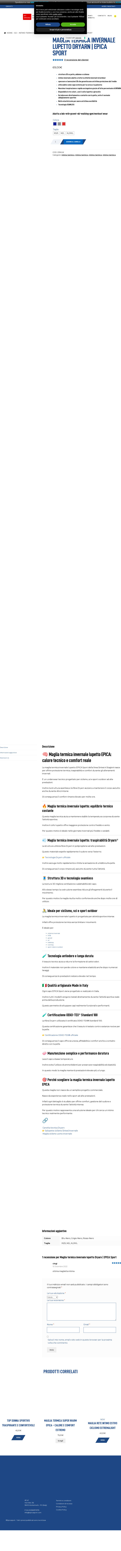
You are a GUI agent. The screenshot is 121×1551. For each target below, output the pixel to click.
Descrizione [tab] (4, 768)
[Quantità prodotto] (56, 141)
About (83, 15)
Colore (56, 120)
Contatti (9, 6)
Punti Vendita (91, 17)
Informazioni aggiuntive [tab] (8, 773)
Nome (50, 1345)
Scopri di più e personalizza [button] (60, 787)
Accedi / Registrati (108, 6)
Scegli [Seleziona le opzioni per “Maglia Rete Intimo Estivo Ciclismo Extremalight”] (103, 1461)
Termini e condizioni (63, 1521)
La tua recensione (56, 1321)
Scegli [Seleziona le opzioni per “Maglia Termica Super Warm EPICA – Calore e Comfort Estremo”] (60, 1461)
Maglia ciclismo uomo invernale (57, 1154)
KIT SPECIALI (27, 17)
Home (9, 33)
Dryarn (76, 15)
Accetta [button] (73, 782)
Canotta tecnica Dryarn (54, 1148)
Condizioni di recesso (64, 1524)
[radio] (55, 124)
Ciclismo (43, 15)
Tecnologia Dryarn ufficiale (57, 878)
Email (87, 1345)
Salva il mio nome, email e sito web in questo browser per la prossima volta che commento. (80, 1362)
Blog (110, 15)
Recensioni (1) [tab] (4, 778)
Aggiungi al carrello (73, 142)
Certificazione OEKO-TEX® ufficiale (61, 1056)
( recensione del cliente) (76, 60)
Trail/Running (65, 15)
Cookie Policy (61, 1530)
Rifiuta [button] (48, 782)
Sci (56, 15)
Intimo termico (26, 33)
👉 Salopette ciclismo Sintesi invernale (60, 1151)
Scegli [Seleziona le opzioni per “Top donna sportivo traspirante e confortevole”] (18, 1458)
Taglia (55, 129)
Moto (51, 15)
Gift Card (34, 17)
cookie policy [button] (57, 772)
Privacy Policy (61, 1527)
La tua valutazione (56, 1314)
